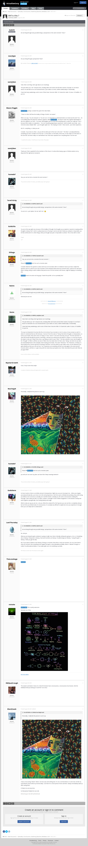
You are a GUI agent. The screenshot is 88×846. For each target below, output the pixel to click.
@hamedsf (28, 263)
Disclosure (50, 840)
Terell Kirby (12, 200)
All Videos (25, 8)
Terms (39, 840)
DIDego (12, 252)
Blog (33, 8)
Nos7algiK (12, 389)
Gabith (15, 17)
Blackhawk (11, 709)
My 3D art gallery (25, 674)
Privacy (44, 840)
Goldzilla (11, 226)
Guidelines (15, 8)
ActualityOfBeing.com (52, 301)
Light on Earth (34, 63)
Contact (57, 840)
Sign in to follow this (70, 15)
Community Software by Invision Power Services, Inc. (44, 843)
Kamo (12, 312)
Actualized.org (33, 840)
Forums (6, 8)
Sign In (76, 2)
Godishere (12, 490)
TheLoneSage (11, 559)
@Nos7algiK (24, 607)
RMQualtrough (12, 683)
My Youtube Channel (51, 303)
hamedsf (11, 174)
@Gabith (23, 275)
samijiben (12, 82)
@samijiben (24, 111)
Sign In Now (63, 821)
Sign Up (83, 2)
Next (10, 25)
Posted (26, 30)
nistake (12, 604)
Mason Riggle (11, 108)
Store (40, 8)
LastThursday (11, 522)
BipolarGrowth (12, 363)
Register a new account (24, 821)
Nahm (11, 286)
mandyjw (12, 56)
